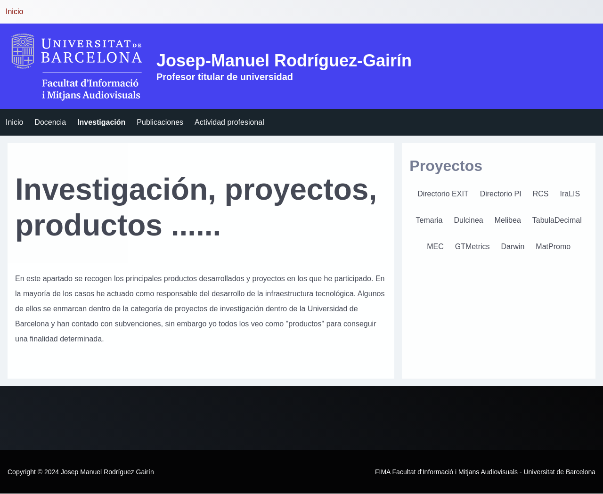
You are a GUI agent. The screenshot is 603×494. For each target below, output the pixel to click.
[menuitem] (14, 122)
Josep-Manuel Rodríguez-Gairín (284, 60)
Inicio (14, 12)
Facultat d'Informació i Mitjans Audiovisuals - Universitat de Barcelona (493, 472)
